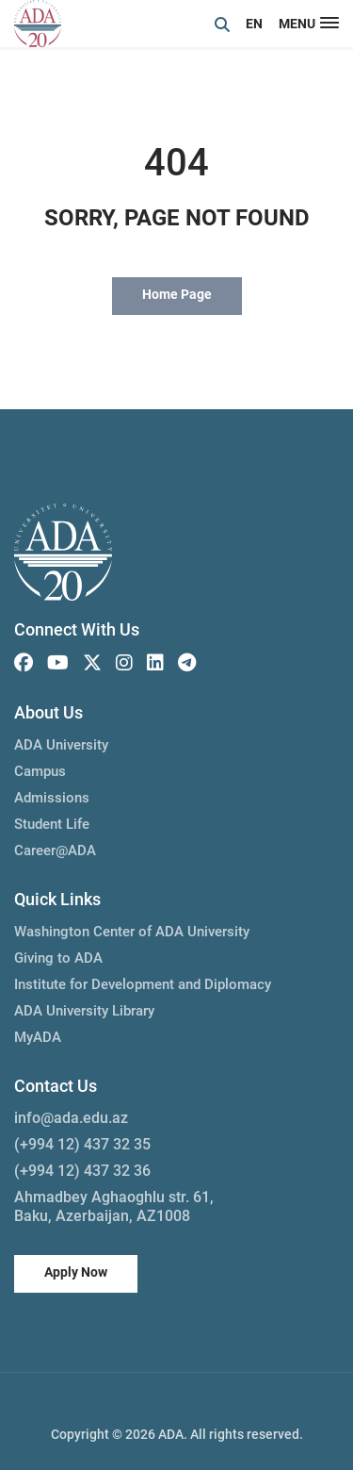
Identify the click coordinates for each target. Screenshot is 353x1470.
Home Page (177, 294)
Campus (40, 771)
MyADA (37, 1037)
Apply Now (75, 1272)
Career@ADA (55, 850)
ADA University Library (84, 1010)
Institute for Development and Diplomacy (142, 984)
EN (254, 23)
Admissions (51, 797)
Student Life (51, 824)
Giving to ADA (58, 958)
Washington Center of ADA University (131, 931)
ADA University (61, 744)
